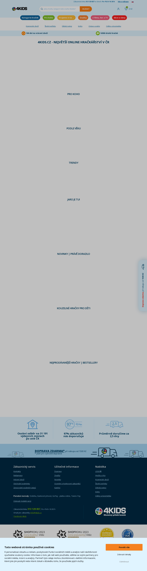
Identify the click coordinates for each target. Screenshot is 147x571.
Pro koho (48, 17)
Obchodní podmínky (21, 483)
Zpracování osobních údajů (24, 487)
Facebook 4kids (20, 516)
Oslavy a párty (94, 26)
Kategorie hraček (30, 17)
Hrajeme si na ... (66, 17)
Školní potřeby (50, 26)
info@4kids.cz (36, 513)
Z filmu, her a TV (100, 17)
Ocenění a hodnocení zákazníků (67, 483)
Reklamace (17, 475)
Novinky (57, 479)
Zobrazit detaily (124, 554)
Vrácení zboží (18, 479)
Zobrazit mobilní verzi (22, 501)
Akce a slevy (119, 17)
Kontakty (17, 471)
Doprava (57, 471)
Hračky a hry (100, 475)
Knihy (80, 26)
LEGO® (98, 471)
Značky (83, 17)
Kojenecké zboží (32, 26)
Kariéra (57, 487)
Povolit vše (124, 547)
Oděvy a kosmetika (113, 26)
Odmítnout (124, 561)
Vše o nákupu (123, 2)
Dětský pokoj (67, 26)
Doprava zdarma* (50, 451)
